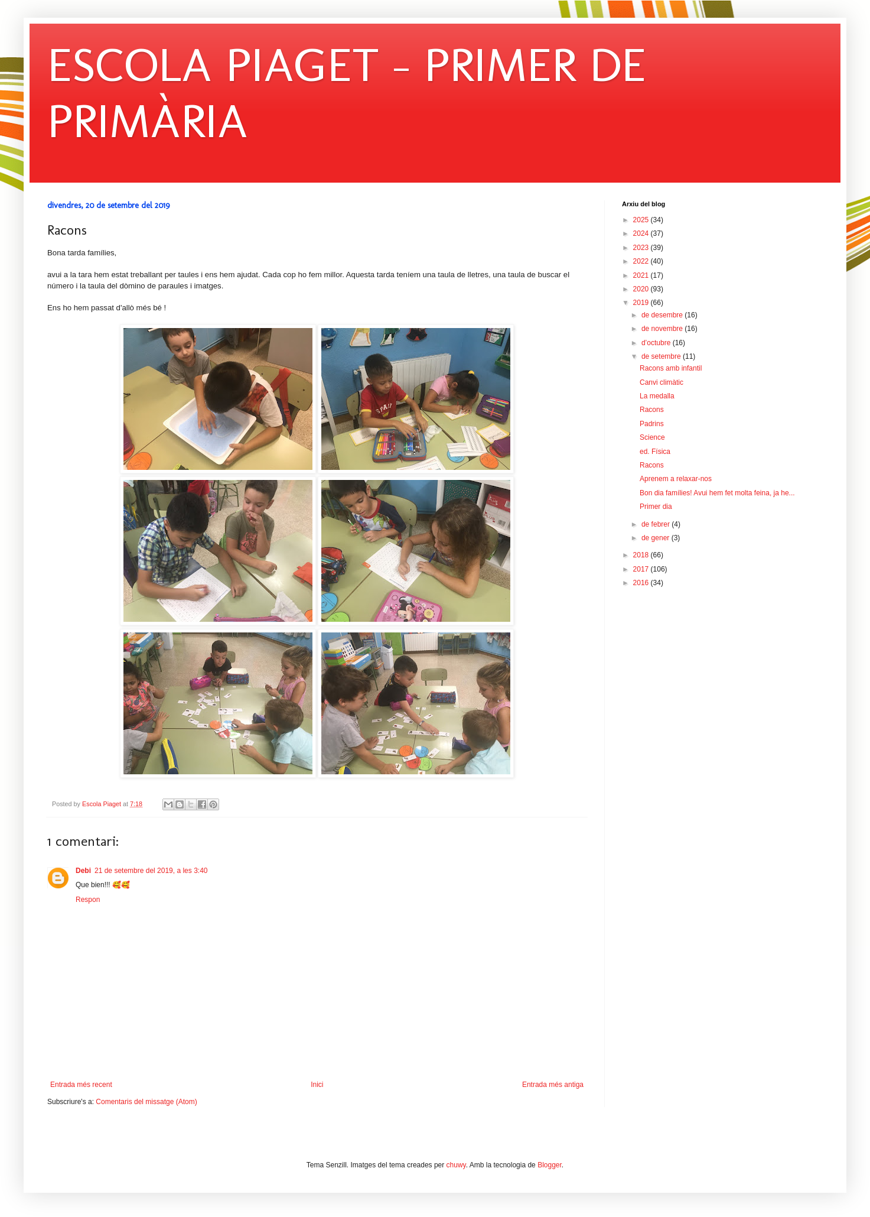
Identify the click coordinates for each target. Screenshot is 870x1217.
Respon (88, 899)
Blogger (549, 1165)
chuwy (456, 1165)
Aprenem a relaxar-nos (676, 479)
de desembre (663, 315)
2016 (642, 583)
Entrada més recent (81, 1084)
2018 (642, 555)
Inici (317, 1084)
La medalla (657, 396)
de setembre (662, 356)
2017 (642, 569)
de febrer (656, 524)
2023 (642, 248)
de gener (656, 538)
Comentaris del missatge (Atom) (146, 1102)
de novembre (663, 328)
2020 (642, 289)
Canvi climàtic (661, 382)
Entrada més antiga (553, 1084)
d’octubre (657, 343)
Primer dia (656, 506)
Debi (83, 870)
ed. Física (655, 451)
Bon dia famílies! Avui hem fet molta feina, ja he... (717, 493)
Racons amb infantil (671, 368)
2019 (642, 302)
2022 (642, 261)
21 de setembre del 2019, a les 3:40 (151, 870)
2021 (642, 275)
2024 (642, 233)
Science (652, 437)
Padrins (652, 424)
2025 (642, 220)
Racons (652, 409)
